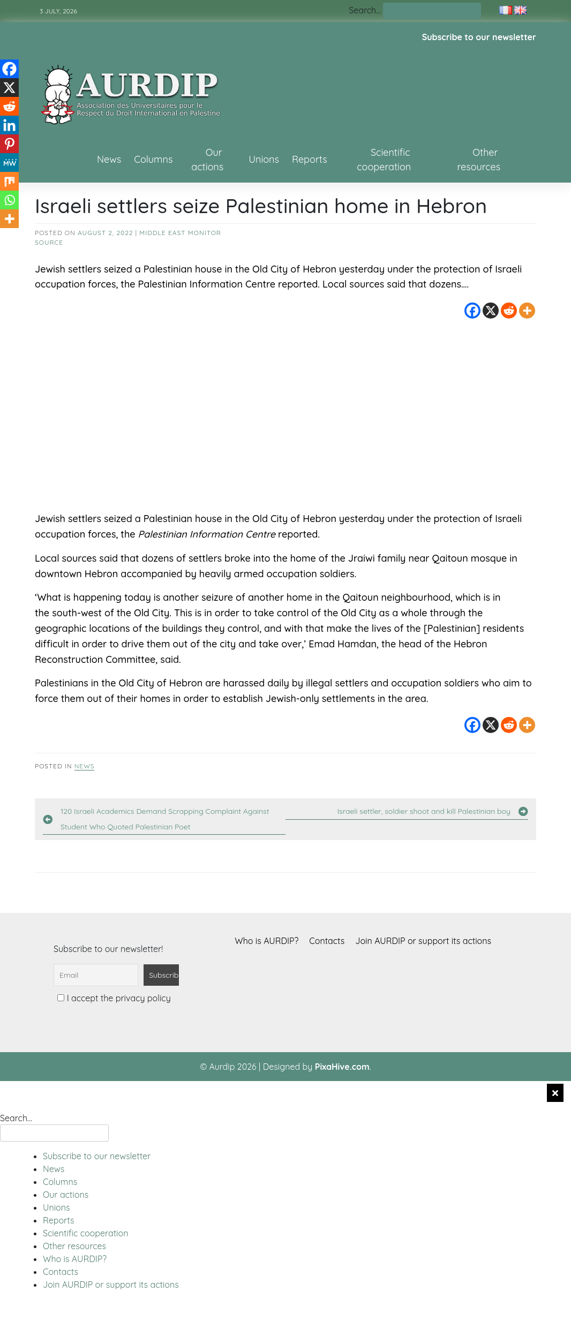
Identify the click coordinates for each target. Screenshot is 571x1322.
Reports (309, 159)
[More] (527, 311)
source (49, 242)
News (109, 159)
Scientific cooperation (384, 159)
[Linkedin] (9, 125)
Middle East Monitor (180, 233)
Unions (264, 159)
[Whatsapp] (9, 200)
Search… (365, 10)
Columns (153, 159)
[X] (491, 311)
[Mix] (9, 181)
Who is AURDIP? (266, 940)
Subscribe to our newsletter (479, 37)
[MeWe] (9, 162)
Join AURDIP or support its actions (423, 940)
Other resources (479, 159)
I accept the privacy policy (113, 998)
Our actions (207, 159)
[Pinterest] (9, 143)
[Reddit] (509, 311)
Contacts (326, 940)
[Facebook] (472, 311)
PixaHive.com (342, 1066)
